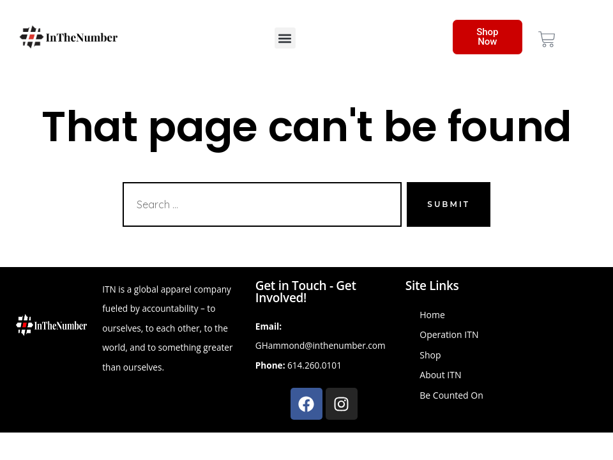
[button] (285, 38)
